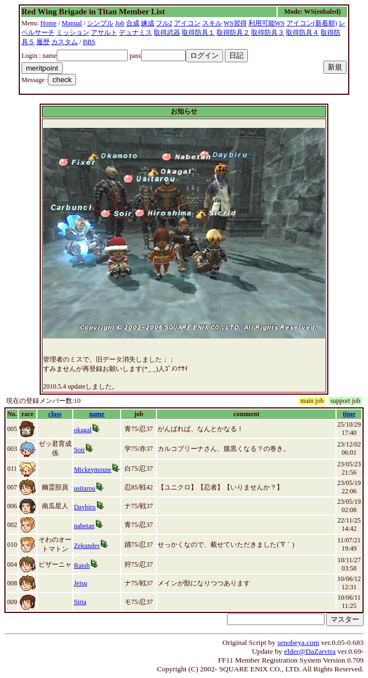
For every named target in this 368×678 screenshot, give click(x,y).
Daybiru (84, 507)
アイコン (187, 23)
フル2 (164, 23)
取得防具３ (267, 32)
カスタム (64, 42)
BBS (89, 42)
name (97, 414)
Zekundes (87, 546)
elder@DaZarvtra (310, 651)
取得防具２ (233, 32)
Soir (79, 450)
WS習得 (235, 23)
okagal (82, 430)
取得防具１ (198, 32)
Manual (72, 23)
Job (120, 23)
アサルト (104, 32)
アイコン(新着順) (311, 23)
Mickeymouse (92, 469)
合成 (132, 23)
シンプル (100, 23)
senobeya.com (298, 642)
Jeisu (80, 583)
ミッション (72, 32)
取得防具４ (302, 32)
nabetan (84, 526)
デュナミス (135, 32)
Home (48, 23)
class (55, 414)
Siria (80, 602)
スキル (212, 23)
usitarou (84, 488)
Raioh (82, 565)
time (349, 414)
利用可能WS (266, 23)
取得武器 (167, 32)
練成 (147, 23)
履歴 (43, 42)
